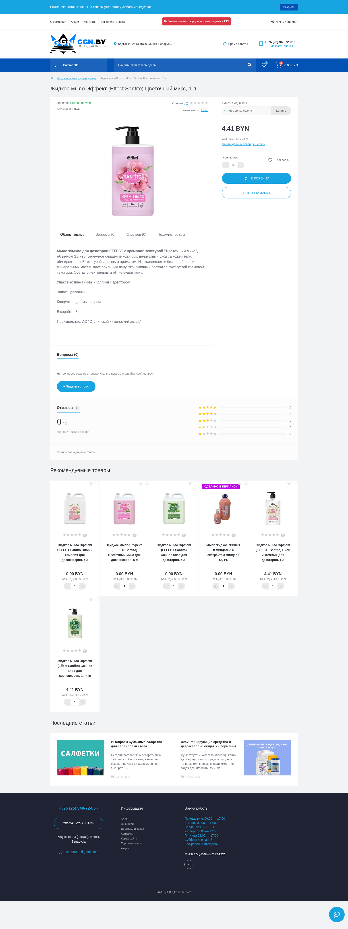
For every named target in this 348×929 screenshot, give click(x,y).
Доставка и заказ (132, 828)
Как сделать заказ (113, 21)
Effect (204, 110)
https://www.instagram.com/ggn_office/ (189, 864)
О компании (58, 21)
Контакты (90, 21)
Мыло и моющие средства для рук (76, 78)
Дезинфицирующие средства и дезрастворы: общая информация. (209, 744)
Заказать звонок (282, 46)
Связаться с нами (79, 823)
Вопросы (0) (105, 234)
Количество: (231, 157)
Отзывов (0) (136, 234)
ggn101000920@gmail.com (78, 852)
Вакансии (127, 823)
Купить (281, 110)
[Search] (249, 65)
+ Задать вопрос (76, 386)
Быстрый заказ (256, 193)
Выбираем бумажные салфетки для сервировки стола (136, 744)
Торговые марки (132, 843)
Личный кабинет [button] (284, 21)
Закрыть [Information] (288, 7)
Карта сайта (129, 838)
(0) (186, 103)
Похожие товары (171, 234)
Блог (124, 819)
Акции (75, 21)
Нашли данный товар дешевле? (243, 144)
